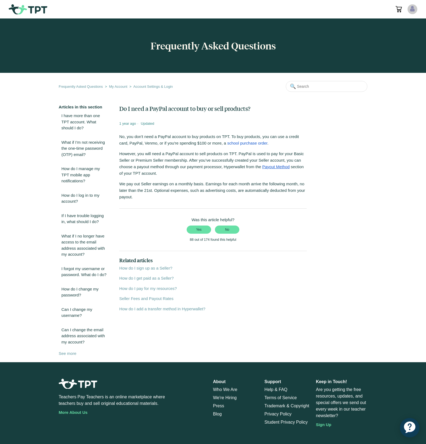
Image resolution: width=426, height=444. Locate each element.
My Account (118, 87)
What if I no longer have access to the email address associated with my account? (83, 245)
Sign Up (323, 424)
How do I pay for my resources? (148, 288)
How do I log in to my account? (80, 198)
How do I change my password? (80, 292)
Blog (217, 414)
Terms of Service (280, 397)
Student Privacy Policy (286, 422)
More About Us (73, 412)
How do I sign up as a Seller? (145, 268)
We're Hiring (225, 397)
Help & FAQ (275, 389)
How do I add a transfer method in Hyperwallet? (162, 309)
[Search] (326, 86)
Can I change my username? (76, 312)
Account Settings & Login (153, 87)
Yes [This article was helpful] (199, 230)
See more (67, 353)
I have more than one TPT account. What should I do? (80, 121)
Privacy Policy (278, 414)
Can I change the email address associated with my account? (83, 335)
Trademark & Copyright (286, 406)
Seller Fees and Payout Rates (146, 298)
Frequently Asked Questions (81, 87)
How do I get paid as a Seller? (146, 278)
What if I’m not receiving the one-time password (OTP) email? (83, 148)
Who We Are (225, 389)
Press (218, 406)
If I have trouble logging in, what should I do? (82, 218)
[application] (409, 427)
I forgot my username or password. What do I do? (83, 271)
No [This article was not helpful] (227, 230)
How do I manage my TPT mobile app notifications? (80, 174)
